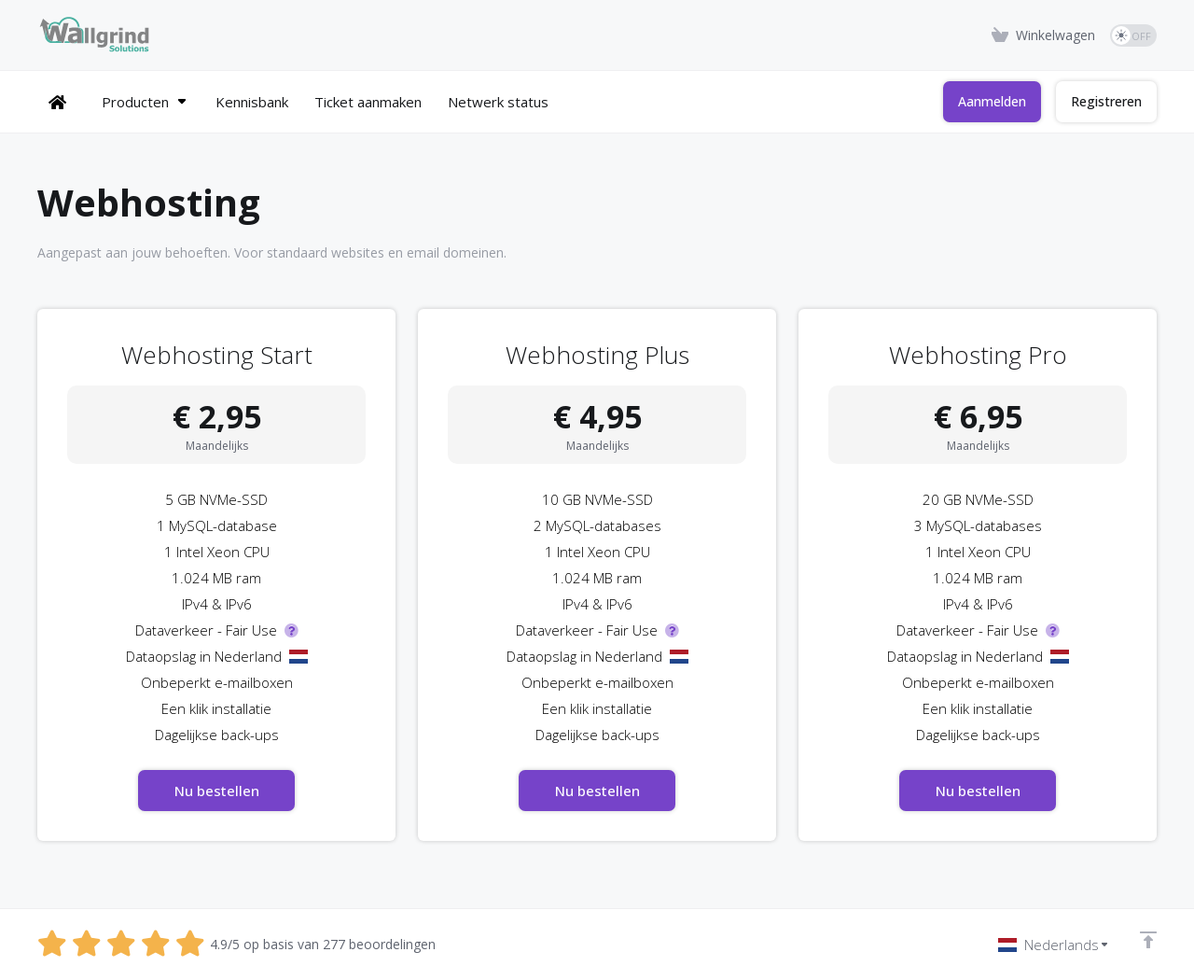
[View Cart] (1043, 35)
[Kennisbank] (239, 101)
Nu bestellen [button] (216, 790)
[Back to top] (1148, 940)
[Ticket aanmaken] (356, 101)
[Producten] (133, 101)
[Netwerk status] (486, 101)
